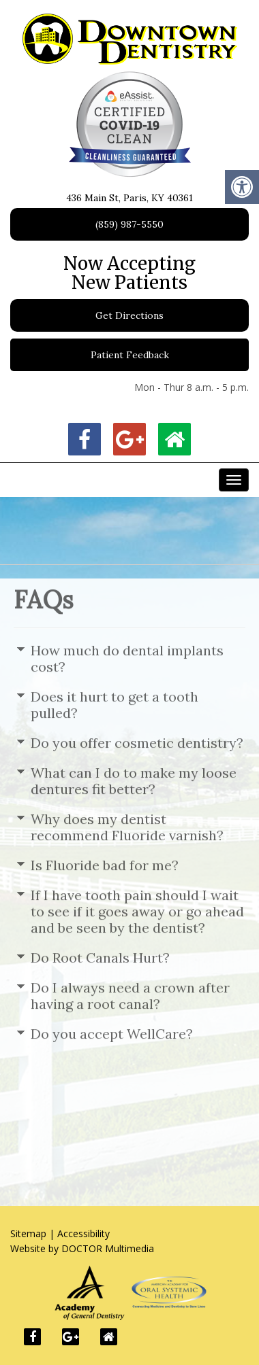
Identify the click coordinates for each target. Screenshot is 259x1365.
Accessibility (83, 1233)
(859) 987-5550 (129, 224)
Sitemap (28, 1233)
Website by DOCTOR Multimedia (82, 1248)
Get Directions (129, 315)
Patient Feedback (130, 355)
